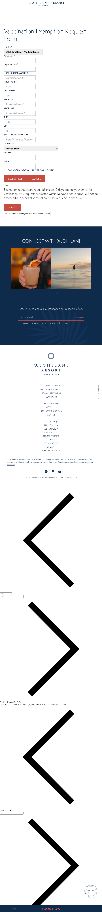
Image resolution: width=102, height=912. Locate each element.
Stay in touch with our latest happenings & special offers (51, 308)
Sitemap (51, 439)
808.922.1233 (51, 400)
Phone (8, 152)
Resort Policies (51, 428)
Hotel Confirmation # (16, 73)
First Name (10, 81)
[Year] (12, 589)
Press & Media (51, 417)
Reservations (51, 396)
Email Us (51, 407)
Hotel (8, 46)
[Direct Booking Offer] (91, 891)
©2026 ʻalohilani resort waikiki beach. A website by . (51, 470)
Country (9, 143)
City (6, 117)
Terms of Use (51, 436)
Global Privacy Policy (51, 443)
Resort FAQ (51, 414)
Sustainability (51, 421)
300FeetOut (74, 470)
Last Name (9, 90)
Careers (51, 432)
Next (55, 260)
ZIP (5, 125)
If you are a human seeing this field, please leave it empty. (43, 213)
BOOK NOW (51, 909)
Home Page (45, 3)
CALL (13, 908)
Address (8, 99)
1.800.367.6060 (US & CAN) (51, 403)
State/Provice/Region (16, 134)
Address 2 (9, 108)
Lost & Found (51, 425)
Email (7, 161)
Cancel (36, 178)
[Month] (6, 586)
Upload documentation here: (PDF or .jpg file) (29, 170)
